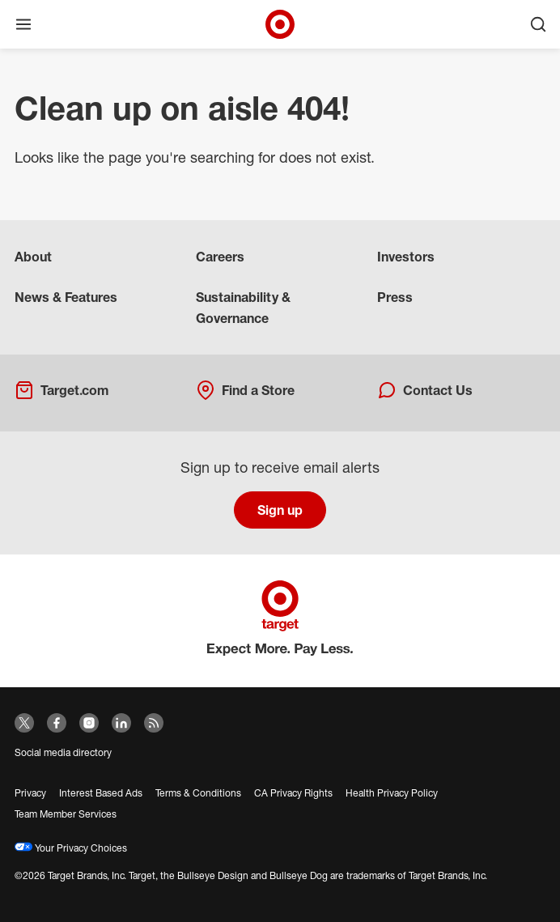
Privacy (30, 793)
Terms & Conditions (198, 793)
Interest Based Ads (100, 793)
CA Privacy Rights (293, 793)
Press (395, 297)
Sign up (280, 510)
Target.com (61, 390)
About (33, 257)
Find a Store (245, 390)
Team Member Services (66, 814)
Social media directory (63, 752)
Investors (406, 257)
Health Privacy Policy (392, 793)
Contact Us (425, 390)
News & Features (66, 297)
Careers (220, 257)
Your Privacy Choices (71, 848)
